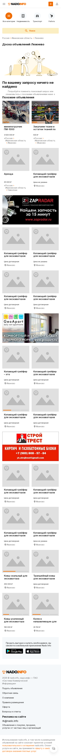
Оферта (6, 707)
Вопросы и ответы (11, 711)
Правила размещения (13, 702)
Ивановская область (22, 38)
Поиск (30, 30)
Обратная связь (10, 693)
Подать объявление (12, 688)
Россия (5, 38)
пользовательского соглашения (18, 745)
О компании (8, 697)
